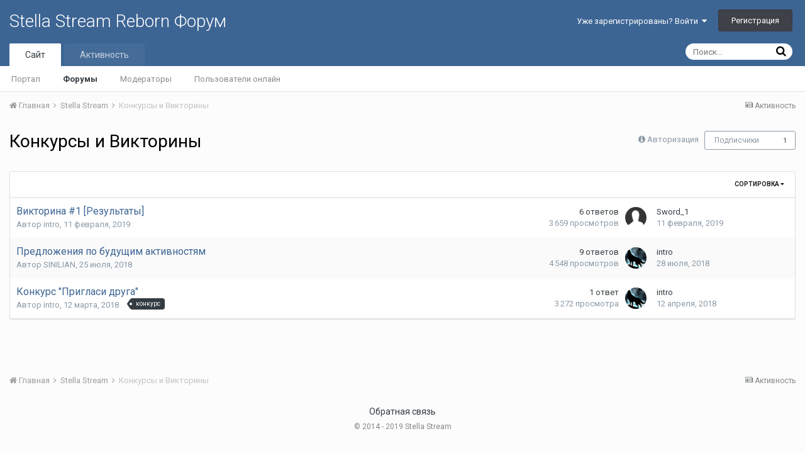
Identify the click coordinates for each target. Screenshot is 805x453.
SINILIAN (59, 264)
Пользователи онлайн (237, 79)
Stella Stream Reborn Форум (117, 21)
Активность (104, 55)
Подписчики (736, 140)
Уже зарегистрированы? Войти (642, 21)
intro (51, 224)
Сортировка (759, 184)
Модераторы (146, 79)
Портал (25, 79)
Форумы (80, 79)
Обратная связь (402, 411)
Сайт (35, 55)
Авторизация (673, 139)
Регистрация (755, 20)
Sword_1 (673, 211)
